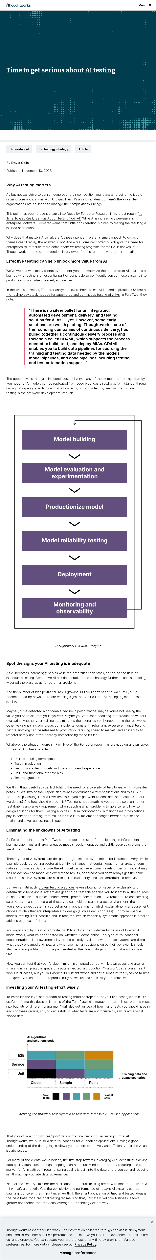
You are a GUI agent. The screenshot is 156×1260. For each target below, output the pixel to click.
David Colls (20, 163)
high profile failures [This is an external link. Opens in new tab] (49, 692)
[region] (78, 1239)
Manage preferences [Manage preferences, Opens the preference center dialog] (77, 1253)
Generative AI (19, 149)
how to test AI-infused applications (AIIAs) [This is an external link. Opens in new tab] (111, 290)
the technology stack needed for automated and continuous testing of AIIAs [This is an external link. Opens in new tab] (63, 294)
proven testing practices (57, 887)
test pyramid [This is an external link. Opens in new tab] (103, 388)
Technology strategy (53, 149)
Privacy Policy (85, 1244)
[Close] (151, 1222)
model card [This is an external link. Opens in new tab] (60, 930)
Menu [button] (145, 5)
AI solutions (134, 271)
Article (83, 149)
